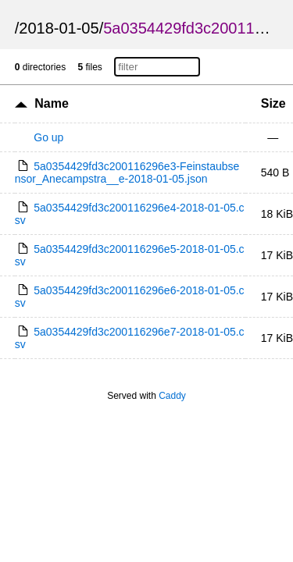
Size (273, 103)
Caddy (172, 395)
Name (51, 103)
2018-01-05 (58, 28)
